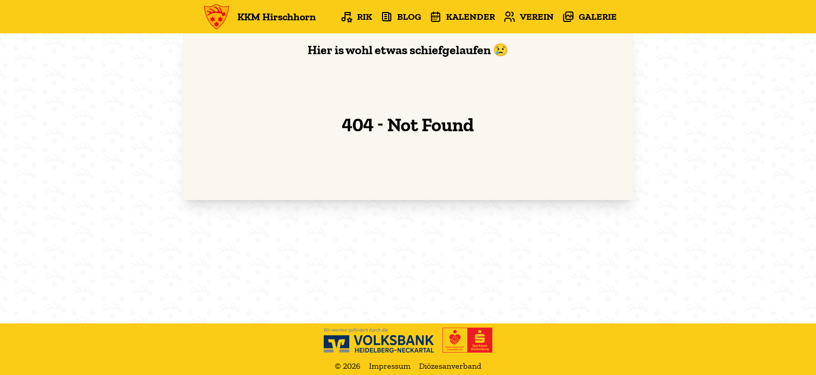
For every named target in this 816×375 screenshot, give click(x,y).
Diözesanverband (450, 366)
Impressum (390, 366)
